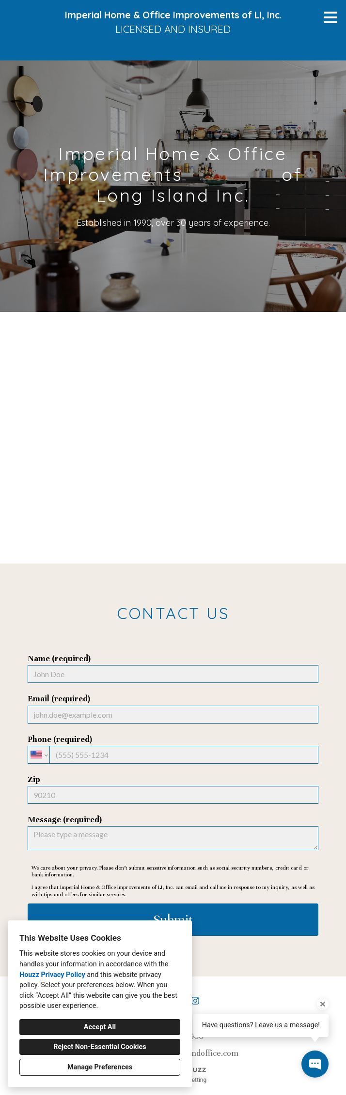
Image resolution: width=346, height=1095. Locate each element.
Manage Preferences (99, 1067)
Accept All (100, 1027)
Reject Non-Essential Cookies (99, 1047)
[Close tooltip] (323, 1004)
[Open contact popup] (315, 1064)
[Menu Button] (330, 17)
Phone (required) (173, 749)
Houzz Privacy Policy (52, 975)
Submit (173, 920)
